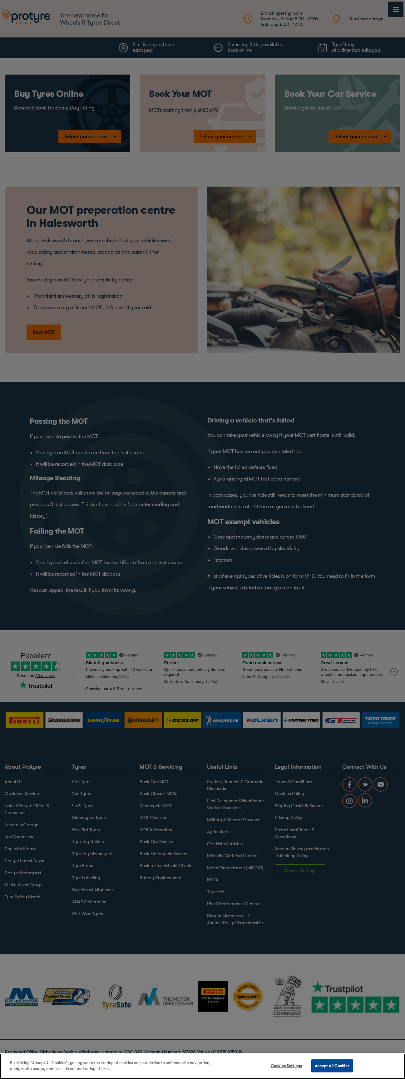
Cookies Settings (286, 1065)
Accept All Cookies (332, 1065)
